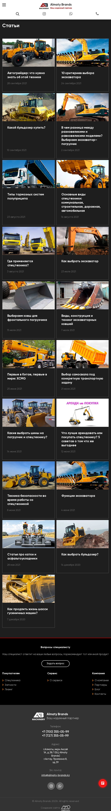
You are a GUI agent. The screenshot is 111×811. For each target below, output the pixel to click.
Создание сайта (50, 808)
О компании (102, 680)
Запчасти (10, 685)
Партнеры (101, 685)
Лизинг (9, 689)
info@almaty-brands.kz (55, 775)
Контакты (100, 694)
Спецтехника (12, 680)
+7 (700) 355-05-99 (55, 731)
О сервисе (56, 680)
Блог (97, 689)
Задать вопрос (55, 663)
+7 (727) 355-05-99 (55, 735)
